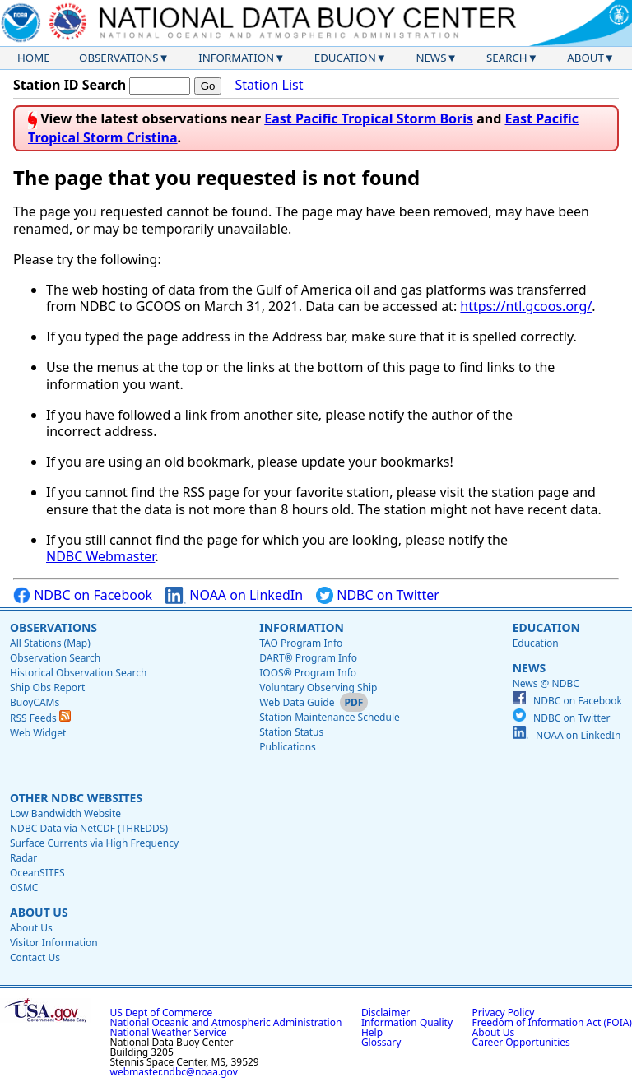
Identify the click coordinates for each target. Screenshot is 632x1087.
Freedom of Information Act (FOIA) (552, 1022)
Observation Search (55, 658)
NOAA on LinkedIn (234, 595)
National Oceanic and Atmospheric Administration (226, 1022)
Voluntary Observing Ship (318, 687)
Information (236, 57)
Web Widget (38, 733)
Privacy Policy (503, 1013)
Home (33, 57)
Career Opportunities (521, 1042)
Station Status (291, 732)
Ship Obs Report (47, 687)
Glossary (381, 1042)
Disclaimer (385, 1013)
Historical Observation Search (78, 673)
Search (506, 57)
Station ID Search (69, 85)
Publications (287, 747)
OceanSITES (37, 873)
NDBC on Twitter (377, 595)
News (431, 57)
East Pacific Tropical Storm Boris (368, 118)
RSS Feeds (40, 718)
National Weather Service (168, 1032)
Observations (118, 57)
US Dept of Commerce (161, 1013)
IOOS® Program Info (307, 673)
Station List (269, 85)
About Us (39, 912)
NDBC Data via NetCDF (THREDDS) (89, 828)
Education (345, 57)
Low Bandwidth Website (65, 813)
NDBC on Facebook (82, 595)
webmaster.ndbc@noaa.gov (174, 1072)
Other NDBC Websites (76, 798)
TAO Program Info (300, 643)
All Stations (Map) (50, 643)
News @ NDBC (546, 683)
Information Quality (407, 1022)
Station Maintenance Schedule (329, 717)
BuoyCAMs (34, 702)
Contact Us (35, 957)
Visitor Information (54, 943)
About (585, 57)
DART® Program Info (308, 658)
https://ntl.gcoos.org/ (526, 306)
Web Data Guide (296, 702)
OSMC (24, 887)
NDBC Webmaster (100, 556)
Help (372, 1032)
